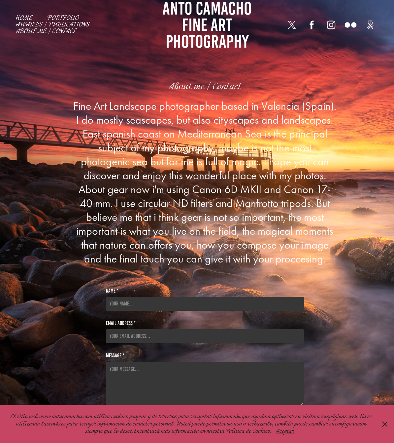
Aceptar (285, 431)
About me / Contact (46, 31)
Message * (115, 355)
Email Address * (121, 323)
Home (24, 18)
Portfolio (63, 18)
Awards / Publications (52, 24)
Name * (112, 291)
